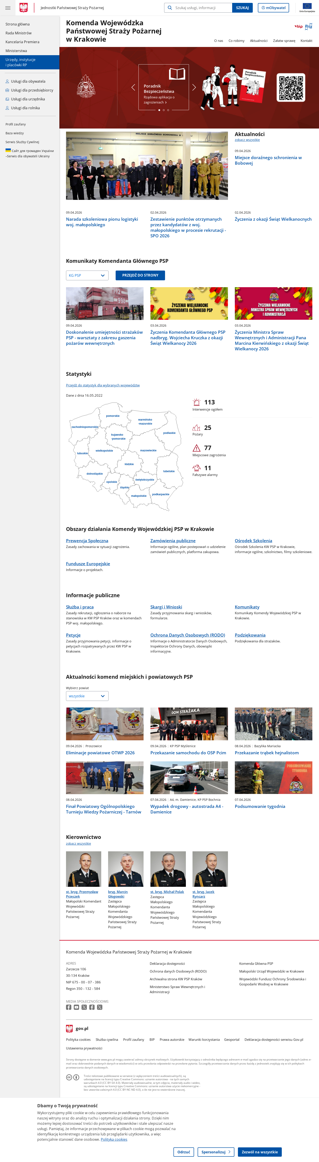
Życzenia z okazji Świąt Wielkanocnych (273, 251)
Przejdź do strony (140, 307)
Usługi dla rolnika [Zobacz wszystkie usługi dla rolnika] (23, 107)
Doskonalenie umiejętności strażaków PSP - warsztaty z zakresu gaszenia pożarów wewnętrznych (104, 370)
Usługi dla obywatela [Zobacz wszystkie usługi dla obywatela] (25, 81)
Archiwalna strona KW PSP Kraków (176, 1011)
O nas (218, 40)
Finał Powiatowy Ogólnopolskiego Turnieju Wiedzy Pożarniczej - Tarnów (103, 841)
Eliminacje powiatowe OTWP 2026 (100, 785)
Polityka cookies (78, 1072)
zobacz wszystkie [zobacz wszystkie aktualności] (247, 140)
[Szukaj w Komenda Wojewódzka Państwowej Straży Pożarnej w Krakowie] (198, 8)
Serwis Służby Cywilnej (22, 142)
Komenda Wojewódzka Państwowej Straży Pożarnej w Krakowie (113, 31)
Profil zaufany (16, 124)
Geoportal (231, 1072)
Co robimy (237, 40)
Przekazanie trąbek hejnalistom (267, 785)
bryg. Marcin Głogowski (118, 926)
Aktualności (259, 40)
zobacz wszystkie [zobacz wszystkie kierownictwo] (78, 876)
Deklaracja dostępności (167, 996)
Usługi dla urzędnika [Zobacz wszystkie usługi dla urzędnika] (25, 99)
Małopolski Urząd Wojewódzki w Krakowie (271, 1003)
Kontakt (306, 40)
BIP (152, 1072)
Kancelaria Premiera (22, 41)
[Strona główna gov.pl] (24, 8)
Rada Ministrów (18, 33)
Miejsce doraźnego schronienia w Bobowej (268, 160)
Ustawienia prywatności (84, 1080)
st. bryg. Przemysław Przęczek (82, 926)
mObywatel (275, 8)
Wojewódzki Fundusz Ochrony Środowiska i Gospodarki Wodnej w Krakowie (272, 1014)
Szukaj (242, 7)
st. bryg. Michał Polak (167, 924)
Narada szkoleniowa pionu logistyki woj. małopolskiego (102, 254)
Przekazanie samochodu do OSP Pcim (188, 785)
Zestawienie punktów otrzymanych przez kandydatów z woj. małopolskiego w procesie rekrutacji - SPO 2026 (188, 260)
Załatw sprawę (284, 40)
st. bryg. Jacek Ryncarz (203, 926)
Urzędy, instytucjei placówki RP (20, 62)
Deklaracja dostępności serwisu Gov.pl (274, 1072)
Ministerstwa (16, 50)
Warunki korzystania (204, 1072)
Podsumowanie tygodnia (260, 839)
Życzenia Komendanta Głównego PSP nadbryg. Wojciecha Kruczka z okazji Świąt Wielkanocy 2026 (188, 370)
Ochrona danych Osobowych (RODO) (178, 1003)
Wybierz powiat (88, 720)
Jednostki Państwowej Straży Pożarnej (72, 7)
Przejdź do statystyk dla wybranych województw (103, 417)
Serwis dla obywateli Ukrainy (30, 153)
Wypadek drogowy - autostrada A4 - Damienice (186, 841)
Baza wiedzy (15, 133)
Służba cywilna (107, 1072)
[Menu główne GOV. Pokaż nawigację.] (8, 8)
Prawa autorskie (172, 1072)
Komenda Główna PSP (256, 996)
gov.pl (77, 1061)
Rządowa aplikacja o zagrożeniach (164, 94)
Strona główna (22, 24)
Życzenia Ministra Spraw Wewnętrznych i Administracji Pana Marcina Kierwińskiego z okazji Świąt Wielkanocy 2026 (272, 373)
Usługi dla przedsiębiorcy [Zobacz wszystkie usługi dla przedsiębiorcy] (29, 90)
